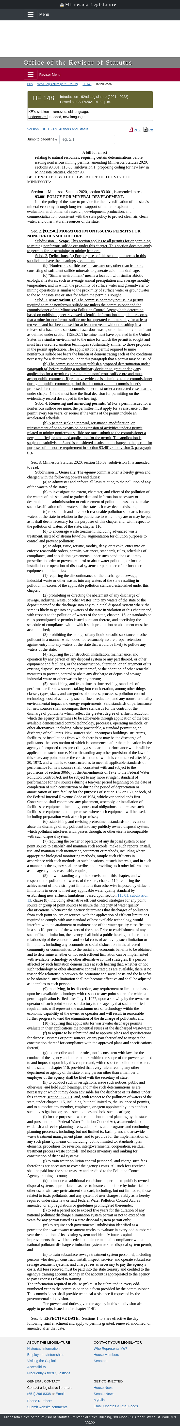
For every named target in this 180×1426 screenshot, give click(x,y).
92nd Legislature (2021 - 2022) (57, 84)
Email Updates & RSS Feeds (116, 1406)
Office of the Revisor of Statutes (78, 62)
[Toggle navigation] (30, 14)
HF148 (86, 84)
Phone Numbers (39, 1401)
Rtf (148, 130)
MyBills (99, 1400)
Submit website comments (47, 1407)
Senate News (104, 1394)
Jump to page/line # (42, 139)
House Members (106, 1355)
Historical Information (43, 1348)
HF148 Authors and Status (68, 129)
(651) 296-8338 (39, 1394)
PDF (135, 130)
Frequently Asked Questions (48, 1373)
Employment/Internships (45, 1355)
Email (60, 1394)
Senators (101, 1361)
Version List (36, 129)
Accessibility (36, 1367)
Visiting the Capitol (41, 1361)
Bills (30, 84)
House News (103, 1388)
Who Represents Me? (110, 1348)
